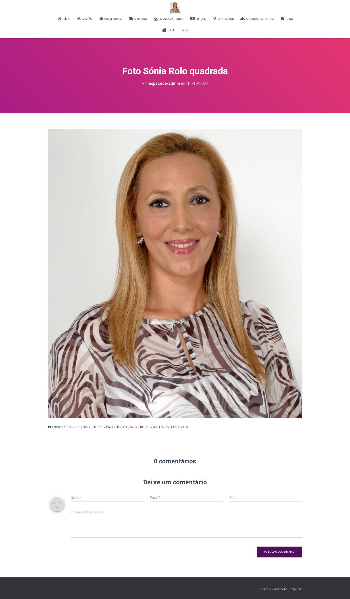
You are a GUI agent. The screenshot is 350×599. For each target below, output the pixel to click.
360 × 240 (136, 427)
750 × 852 (105, 427)
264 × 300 (89, 427)
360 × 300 (151, 427)
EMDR (184, 30)
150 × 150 (73, 427)
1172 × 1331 (181, 427)
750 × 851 (120, 427)
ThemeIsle (295, 589)
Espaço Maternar (168, 19)
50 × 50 (165, 427)
